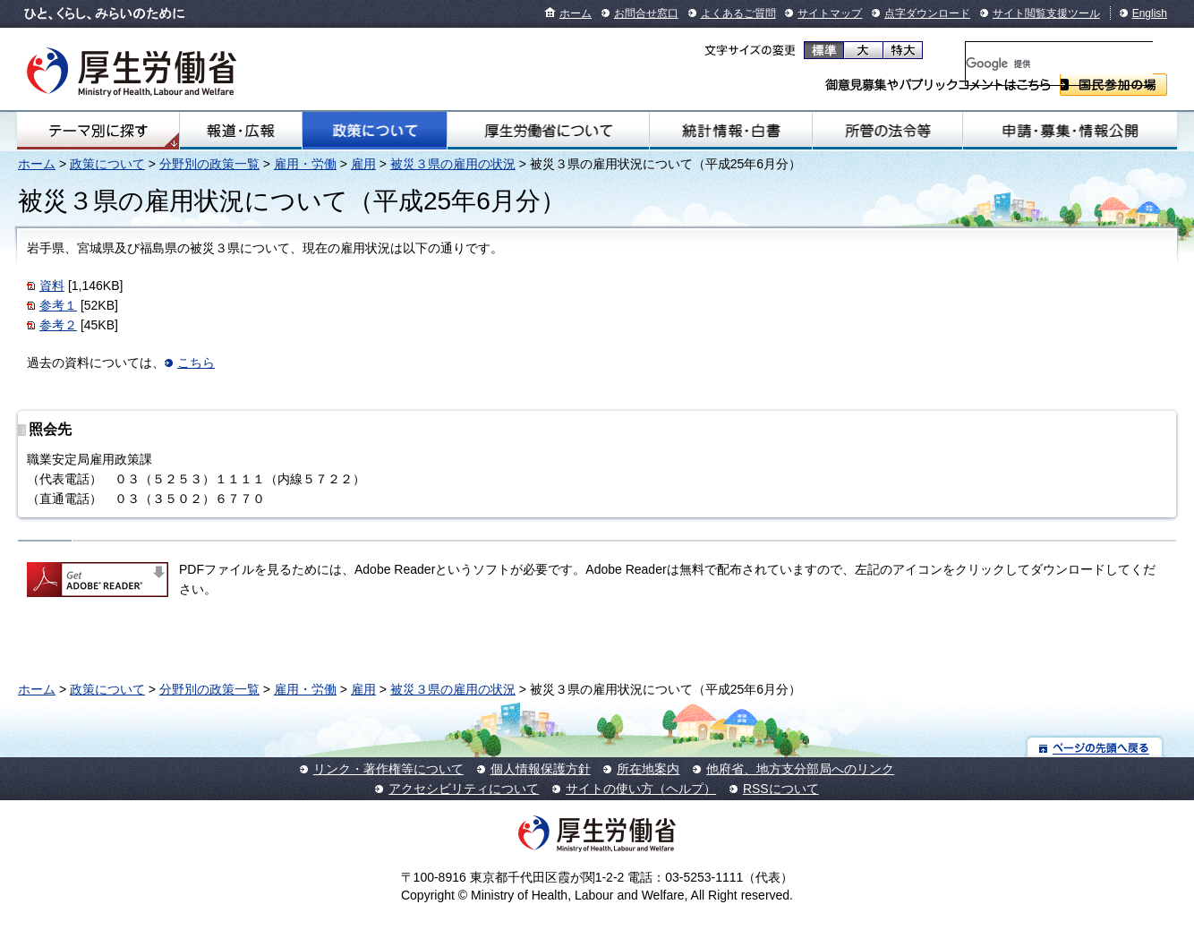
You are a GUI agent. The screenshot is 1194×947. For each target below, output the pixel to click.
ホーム (575, 13)
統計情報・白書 (730, 130)
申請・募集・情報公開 (1070, 130)
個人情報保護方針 (540, 769)
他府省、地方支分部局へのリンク (800, 769)
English (1149, 13)
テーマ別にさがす (98, 131)
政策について (375, 130)
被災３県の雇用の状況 (453, 164)
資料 (51, 285)
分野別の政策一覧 (209, 164)
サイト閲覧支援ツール (1046, 13)
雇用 (363, 164)
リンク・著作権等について (388, 769)
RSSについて (781, 788)
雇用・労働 (305, 164)
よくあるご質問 (738, 13)
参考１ (58, 305)
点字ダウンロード (927, 13)
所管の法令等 (887, 130)
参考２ (58, 325)
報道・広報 (240, 130)
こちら (196, 362)
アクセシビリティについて (463, 788)
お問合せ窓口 (646, 13)
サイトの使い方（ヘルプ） (641, 788)
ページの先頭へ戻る (1095, 747)
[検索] (1059, 63)
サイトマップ (829, 13)
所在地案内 (648, 769)
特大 (902, 50)
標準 (824, 50)
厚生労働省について (549, 130)
